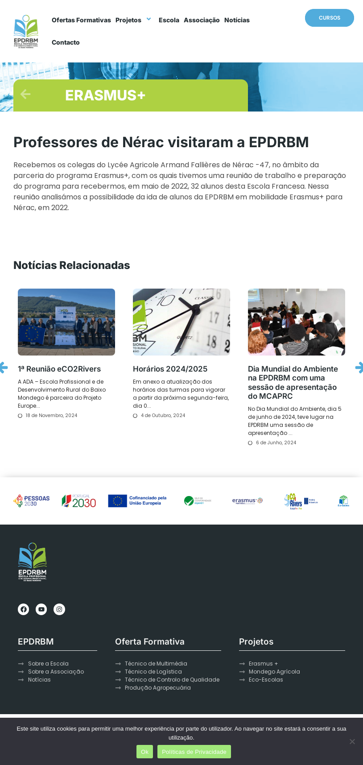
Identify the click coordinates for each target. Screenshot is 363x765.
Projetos (135, 20)
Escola (169, 20)
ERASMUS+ (105, 95)
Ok (144, 751)
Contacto (66, 42)
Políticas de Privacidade (194, 751)
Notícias (237, 20)
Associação (202, 20)
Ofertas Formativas (81, 20)
